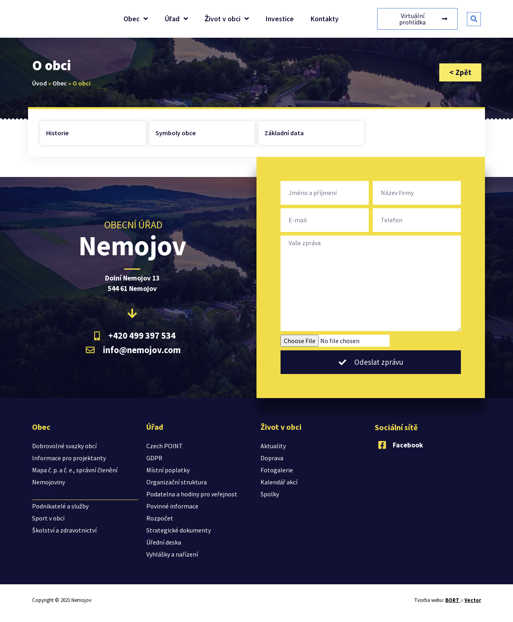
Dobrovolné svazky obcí (64, 446)
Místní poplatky (168, 470)
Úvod (39, 83)
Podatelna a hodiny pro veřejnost (191, 494)
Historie (57, 133)
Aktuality (273, 446)
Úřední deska (163, 542)
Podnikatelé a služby (60, 506)
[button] (474, 19)
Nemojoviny (48, 482)
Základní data (284, 133)
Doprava (272, 458)
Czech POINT (164, 446)
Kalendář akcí (279, 482)
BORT (452, 600)
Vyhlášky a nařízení (172, 554)
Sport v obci (48, 518)
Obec (135, 18)
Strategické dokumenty (178, 530)
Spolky (270, 494)
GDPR (154, 458)
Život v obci (227, 18)
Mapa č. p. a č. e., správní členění (74, 470)
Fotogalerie (277, 470)
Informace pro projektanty (69, 458)
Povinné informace (172, 506)
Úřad (176, 18)
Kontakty (325, 18)
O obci (40, 494)
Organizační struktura (176, 482)
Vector (473, 600)
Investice (280, 18)
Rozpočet (159, 518)
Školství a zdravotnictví (64, 530)
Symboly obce (176, 133)
